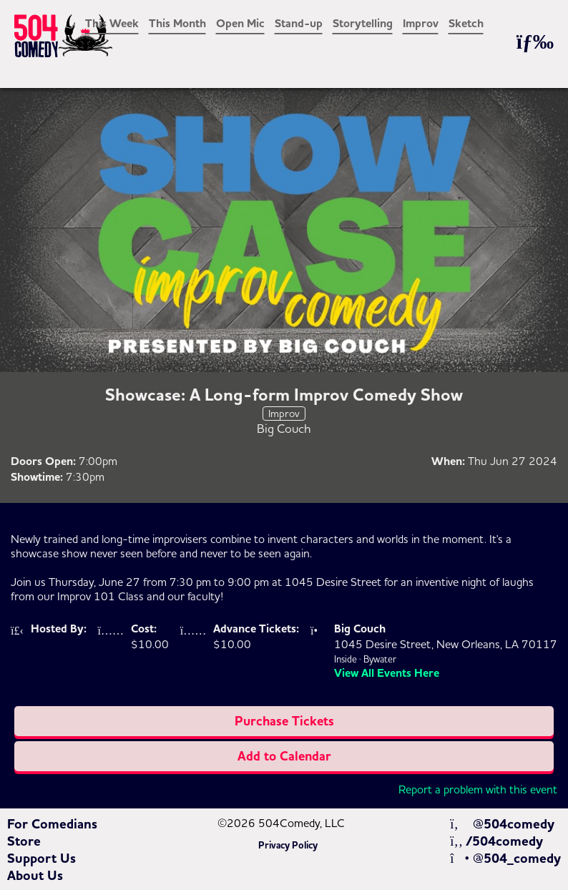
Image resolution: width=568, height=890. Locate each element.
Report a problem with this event (477, 789)
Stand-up (299, 23)
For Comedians (52, 824)
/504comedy (496, 841)
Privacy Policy (288, 845)
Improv (421, 23)
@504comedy (502, 824)
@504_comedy (505, 858)
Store (24, 841)
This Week (112, 23)
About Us (35, 875)
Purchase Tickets (284, 721)
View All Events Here (386, 673)
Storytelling (363, 23)
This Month (177, 23)
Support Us (41, 858)
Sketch (466, 23)
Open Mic (240, 23)
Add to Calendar (284, 756)
